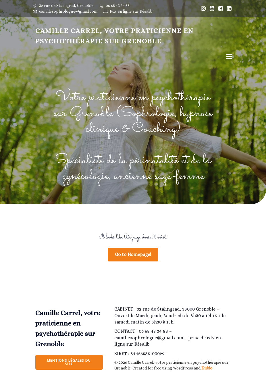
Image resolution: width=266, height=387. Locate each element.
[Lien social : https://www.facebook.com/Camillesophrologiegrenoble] (220, 8)
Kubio (206, 368)
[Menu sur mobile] (229, 56)
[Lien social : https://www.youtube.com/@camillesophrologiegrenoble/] (212, 8)
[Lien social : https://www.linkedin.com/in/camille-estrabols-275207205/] (229, 8)
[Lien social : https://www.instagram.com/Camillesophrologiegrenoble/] (203, 8)
